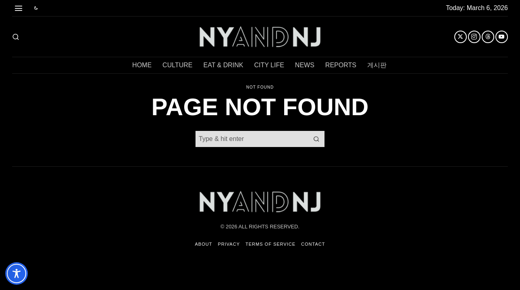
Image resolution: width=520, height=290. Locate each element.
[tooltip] (460, 37)
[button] (316, 139)
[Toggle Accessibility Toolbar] (16, 273)
